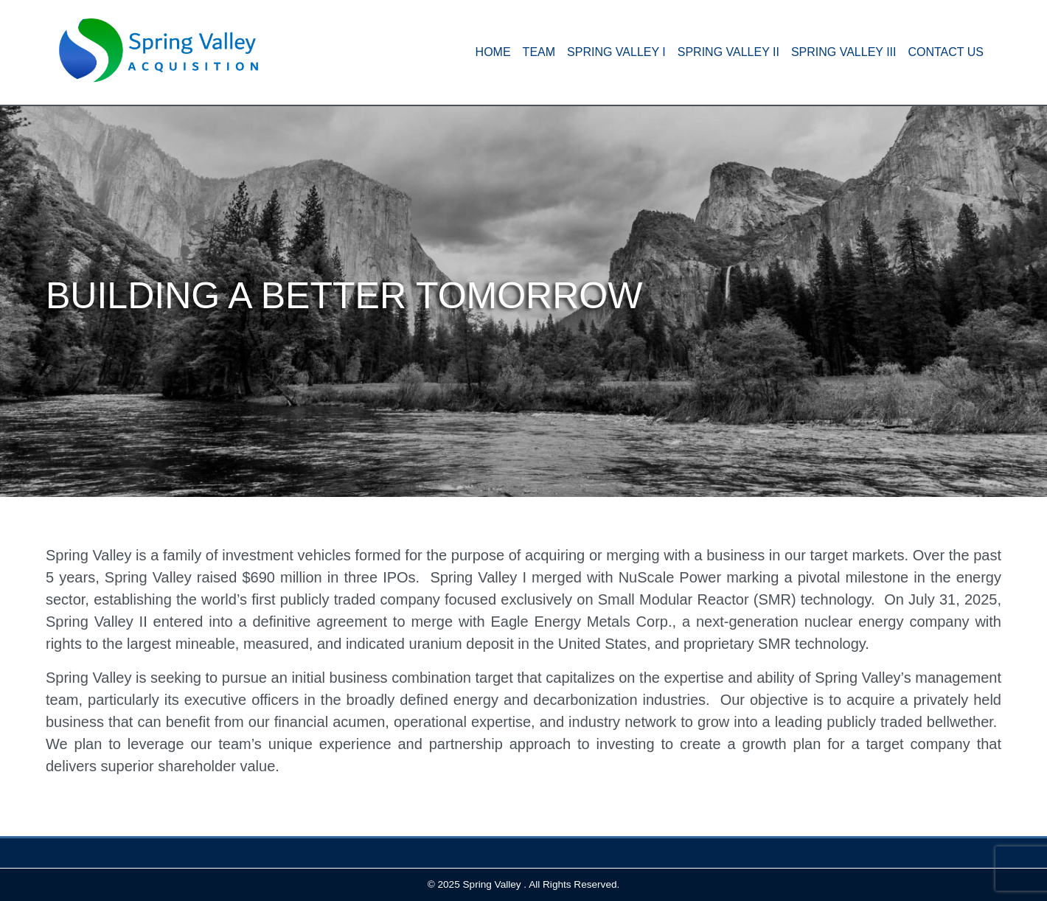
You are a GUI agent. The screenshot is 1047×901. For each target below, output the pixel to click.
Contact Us (946, 52)
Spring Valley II (728, 52)
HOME (493, 52)
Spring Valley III (844, 52)
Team (539, 52)
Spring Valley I (616, 52)
